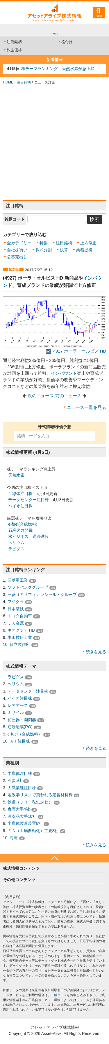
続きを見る (96, 651)
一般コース (59, 995)
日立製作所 (20, 644)
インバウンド (64, 373)
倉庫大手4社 (19, 809)
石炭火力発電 (20, 530)
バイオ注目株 (20, 505)
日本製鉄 (16, 608)
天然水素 (16, 475)
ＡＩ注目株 (20, 741)
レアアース (18, 705)
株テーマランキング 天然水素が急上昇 (57, 68)
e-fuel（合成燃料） (25, 734)
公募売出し (17, 257)
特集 (44, 242)
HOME (8, 82)
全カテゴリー (19, 242)
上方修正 (88, 242)
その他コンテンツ (19, 879)
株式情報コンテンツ (21, 868)
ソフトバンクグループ (28, 587)
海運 (14, 837)
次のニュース (41, 395)
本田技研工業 (20, 637)
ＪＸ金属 (16, 623)
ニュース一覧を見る (86, 407)
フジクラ (16, 601)
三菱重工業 (18, 580)
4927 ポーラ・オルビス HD (76, 351)
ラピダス (16, 548)
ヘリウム (16, 542)
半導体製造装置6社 (25, 823)
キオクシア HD (21, 630)
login (99, 15)
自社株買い (17, 250)
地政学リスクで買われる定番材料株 (40, 794)
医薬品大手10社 (22, 816)
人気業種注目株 (22, 787)
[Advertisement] (54, 142)
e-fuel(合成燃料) (22, 524)
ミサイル (16, 712)
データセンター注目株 (28, 499)
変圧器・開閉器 (22, 719)
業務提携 (84, 250)
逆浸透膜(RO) (20, 726)
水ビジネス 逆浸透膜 (28, 536)
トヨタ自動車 (20, 615)
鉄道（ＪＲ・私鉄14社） (30, 802)
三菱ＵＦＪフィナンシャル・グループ (42, 594)
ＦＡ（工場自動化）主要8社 (33, 830)
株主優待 (12, 50)
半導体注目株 (20, 493)
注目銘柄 (12, 42)
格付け (65, 42)
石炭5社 (15, 780)
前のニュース (68, 395)
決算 (64, 250)
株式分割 (43, 250)
